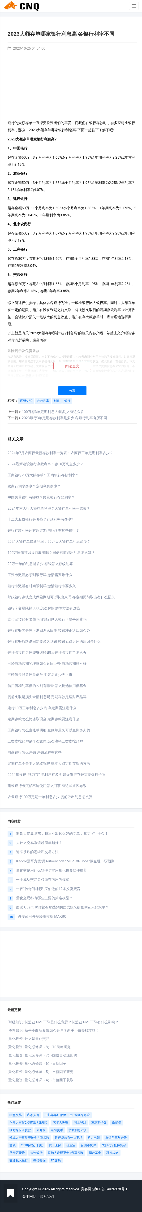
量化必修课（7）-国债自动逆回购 (51, 1055)
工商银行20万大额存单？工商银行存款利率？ (43, 475)
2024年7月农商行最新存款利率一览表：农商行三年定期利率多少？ (60, 453)
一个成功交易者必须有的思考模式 (42, 880)
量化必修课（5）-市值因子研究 (49, 1072)
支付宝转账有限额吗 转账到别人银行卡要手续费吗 (47, 619)
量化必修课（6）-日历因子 (46, 1063)
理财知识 (26, 401)
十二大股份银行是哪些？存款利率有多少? (40, 519)
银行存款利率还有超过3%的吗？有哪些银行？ (43, 530)
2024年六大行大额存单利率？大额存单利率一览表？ (49, 508)
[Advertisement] (72, 84)
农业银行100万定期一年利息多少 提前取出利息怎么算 (50, 797)
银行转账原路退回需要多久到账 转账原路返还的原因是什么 (54, 641)
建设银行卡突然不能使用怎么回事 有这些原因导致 (47, 786)
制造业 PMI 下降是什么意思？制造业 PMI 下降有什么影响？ (72, 1022)
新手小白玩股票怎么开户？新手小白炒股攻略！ (62, 1030)
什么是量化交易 (37, 1039)
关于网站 (29, 1197)
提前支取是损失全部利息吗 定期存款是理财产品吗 (47, 697)
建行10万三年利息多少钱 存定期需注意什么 (42, 708)
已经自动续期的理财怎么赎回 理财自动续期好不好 (47, 663)
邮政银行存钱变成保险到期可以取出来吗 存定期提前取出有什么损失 (61, 597)
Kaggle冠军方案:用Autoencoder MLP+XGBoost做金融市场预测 (65, 861)
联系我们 (47, 1197)
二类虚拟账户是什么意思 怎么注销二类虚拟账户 (45, 741)
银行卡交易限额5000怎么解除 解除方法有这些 (44, 608)
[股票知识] (16, 1030)
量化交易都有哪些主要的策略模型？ (44, 898)
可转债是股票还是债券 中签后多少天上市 (40, 675)
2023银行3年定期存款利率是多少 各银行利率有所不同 (64, 418)
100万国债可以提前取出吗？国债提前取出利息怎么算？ (51, 553)
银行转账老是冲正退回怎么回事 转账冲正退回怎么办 (49, 630)
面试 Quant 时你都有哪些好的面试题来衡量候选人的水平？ (62, 907)
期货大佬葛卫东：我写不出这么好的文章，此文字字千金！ (62, 833)
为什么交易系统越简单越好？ (39, 843)
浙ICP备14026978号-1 (109, 1189)
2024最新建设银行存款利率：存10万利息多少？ (45, 464)
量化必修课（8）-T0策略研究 (48, 1047)
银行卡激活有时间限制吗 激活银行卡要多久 (42, 586)
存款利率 (43, 401)
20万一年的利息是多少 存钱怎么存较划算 (40, 564)
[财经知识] (16, 1022)
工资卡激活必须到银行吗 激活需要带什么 (40, 575)
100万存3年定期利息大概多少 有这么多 (53, 412)
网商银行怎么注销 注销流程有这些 (35, 752)
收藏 (72, 390)
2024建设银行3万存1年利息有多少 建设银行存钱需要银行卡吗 (56, 775)
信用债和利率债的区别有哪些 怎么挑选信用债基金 (47, 686)
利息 (57, 401)
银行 (67, 401)
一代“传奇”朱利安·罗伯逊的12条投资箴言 (48, 889)
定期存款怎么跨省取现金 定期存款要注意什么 (43, 719)
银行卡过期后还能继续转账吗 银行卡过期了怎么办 (47, 653)
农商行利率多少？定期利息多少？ (34, 486)
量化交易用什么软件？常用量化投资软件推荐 (51, 870)
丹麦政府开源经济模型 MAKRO (42, 916)
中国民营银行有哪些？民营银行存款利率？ (41, 497)
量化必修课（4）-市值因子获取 (49, 1080)
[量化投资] (16, 1039)
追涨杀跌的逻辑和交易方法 (37, 852)
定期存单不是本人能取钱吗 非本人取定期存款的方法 (49, 763)
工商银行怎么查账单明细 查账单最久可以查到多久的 (49, 730)
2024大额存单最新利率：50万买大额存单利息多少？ (49, 541)
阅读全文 (72, 366)
